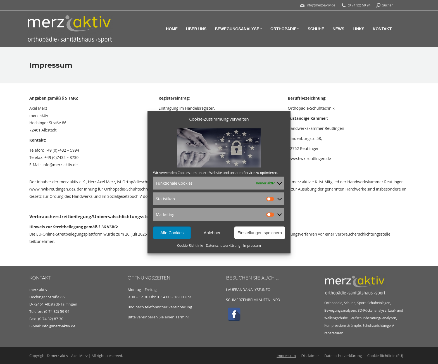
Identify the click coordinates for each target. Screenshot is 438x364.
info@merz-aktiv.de (59, 325)
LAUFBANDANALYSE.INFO (248, 289)
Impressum (252, 245)
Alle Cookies (172, 232)
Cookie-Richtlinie (190, 245)
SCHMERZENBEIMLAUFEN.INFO (253, 299)
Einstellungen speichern (259, 232)
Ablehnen (212, 232)
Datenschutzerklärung (223, 245)
